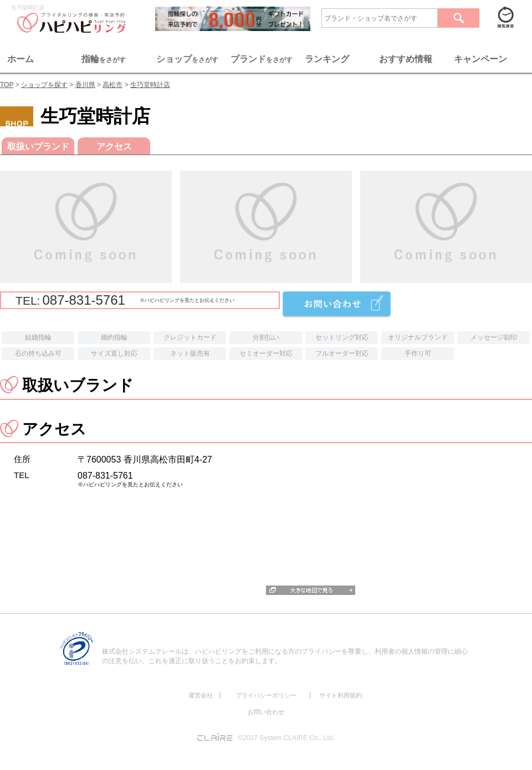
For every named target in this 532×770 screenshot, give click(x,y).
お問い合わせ (266, 712)
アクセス (114, 146)
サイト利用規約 (340, 695)
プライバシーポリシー (266, 695)
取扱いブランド (38, 146)
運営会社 (200, 695)
